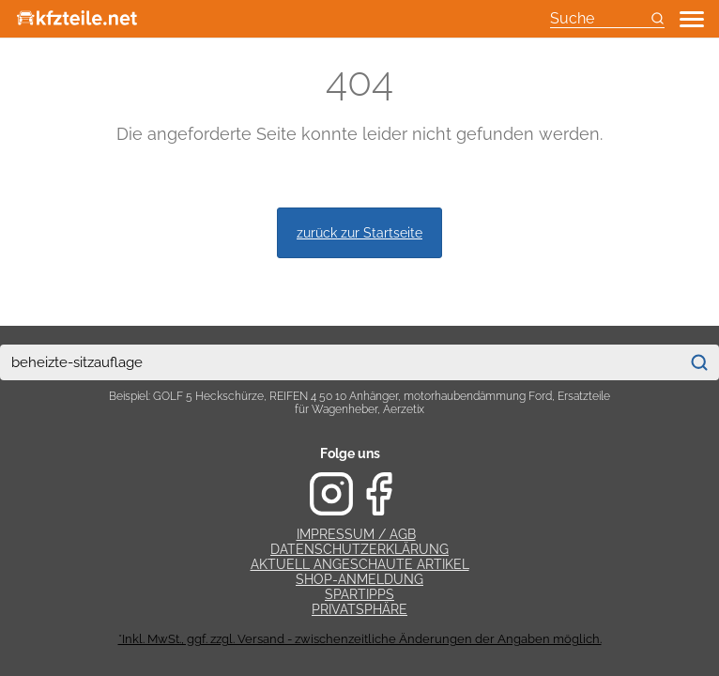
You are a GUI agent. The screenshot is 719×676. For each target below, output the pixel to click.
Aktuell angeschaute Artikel (360, 564)
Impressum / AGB (356, 534)
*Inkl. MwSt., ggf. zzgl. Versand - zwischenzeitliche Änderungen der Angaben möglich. (360, 639)
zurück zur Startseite (359, 232)
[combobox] (340, 362)
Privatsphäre (359, 609)
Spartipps (359, 594)
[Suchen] (699, 362)
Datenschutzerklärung (359, 549)
